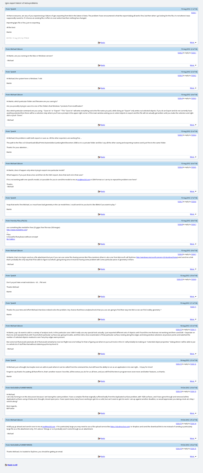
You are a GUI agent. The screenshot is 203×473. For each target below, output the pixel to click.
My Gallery (11, 239)
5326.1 (193, 13)
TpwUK (13, 9)
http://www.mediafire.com (17, 230)
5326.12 (179, 329)
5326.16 (179, 448)
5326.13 (179, 364)
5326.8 (180, 224)
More (193, 42)
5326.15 (179, 423)
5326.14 (179, 391)
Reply (103, 42)
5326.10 (180, 279)
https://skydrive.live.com (120, 426)
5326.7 (180, 201)
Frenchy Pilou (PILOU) (18, 221)
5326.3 (180, 75)
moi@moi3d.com (83, 179)
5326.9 (180, 254)
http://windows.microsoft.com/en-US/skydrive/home (156, 257)
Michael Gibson (16, 49)
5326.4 (180, 98)
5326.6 (180, 167)
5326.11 (193, 307)
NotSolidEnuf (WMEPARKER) (21, 387)
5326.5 (180, 135)
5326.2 (180, 53)
